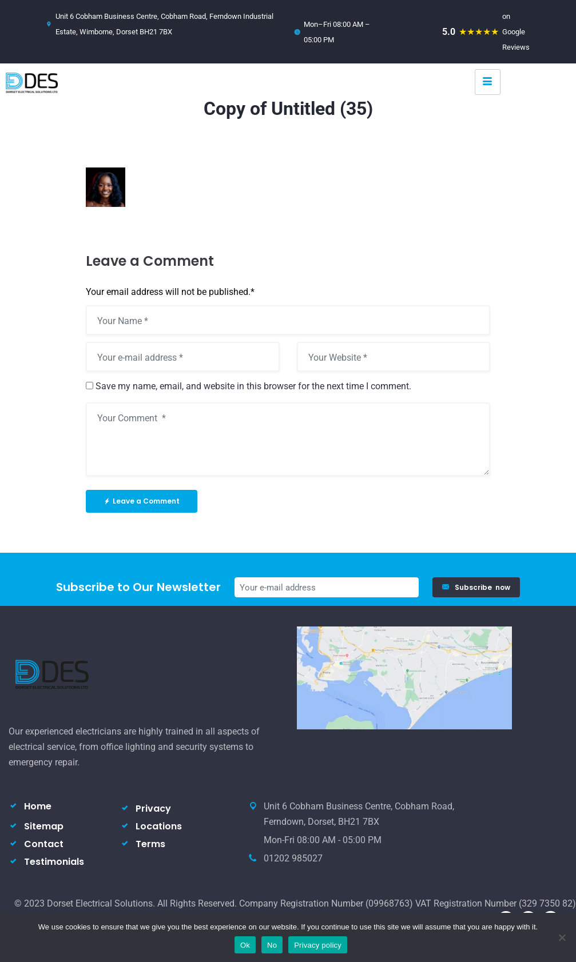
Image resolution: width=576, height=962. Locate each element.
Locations (159, 826)
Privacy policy (317, 945)
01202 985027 (293, 858)
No (272, 945)
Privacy (153, 808)
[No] (561, 937)
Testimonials (54, 861)
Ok (245, 945)
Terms (150, 844)
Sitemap (43, 826)
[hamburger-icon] (487, 82)
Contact (43, 844)
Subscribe (476, 587)
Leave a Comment (142, 501)
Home (37, 806)
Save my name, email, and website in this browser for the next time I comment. (253, 386)
